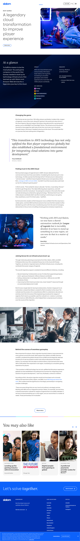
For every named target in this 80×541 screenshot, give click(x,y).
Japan (48, 515)
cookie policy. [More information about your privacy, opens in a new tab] (31, 539)
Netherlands (50, 520)
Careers (55, 3)
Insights (35, 3)
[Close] (78, 536)
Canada (49, 505)
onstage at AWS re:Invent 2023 (28, 181)
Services (21, 3)
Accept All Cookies (65, 536)
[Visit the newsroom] (21, 509)
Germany (49, 510)
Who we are (48, 3)
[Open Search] (72, 3)
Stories (41, 3)
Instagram (68, 509)
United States (50, 530)
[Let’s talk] (66, 4)
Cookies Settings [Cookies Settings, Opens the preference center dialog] (56, 536)
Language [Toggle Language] (75, 3)
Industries (28, 3)
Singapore (49, 525)
